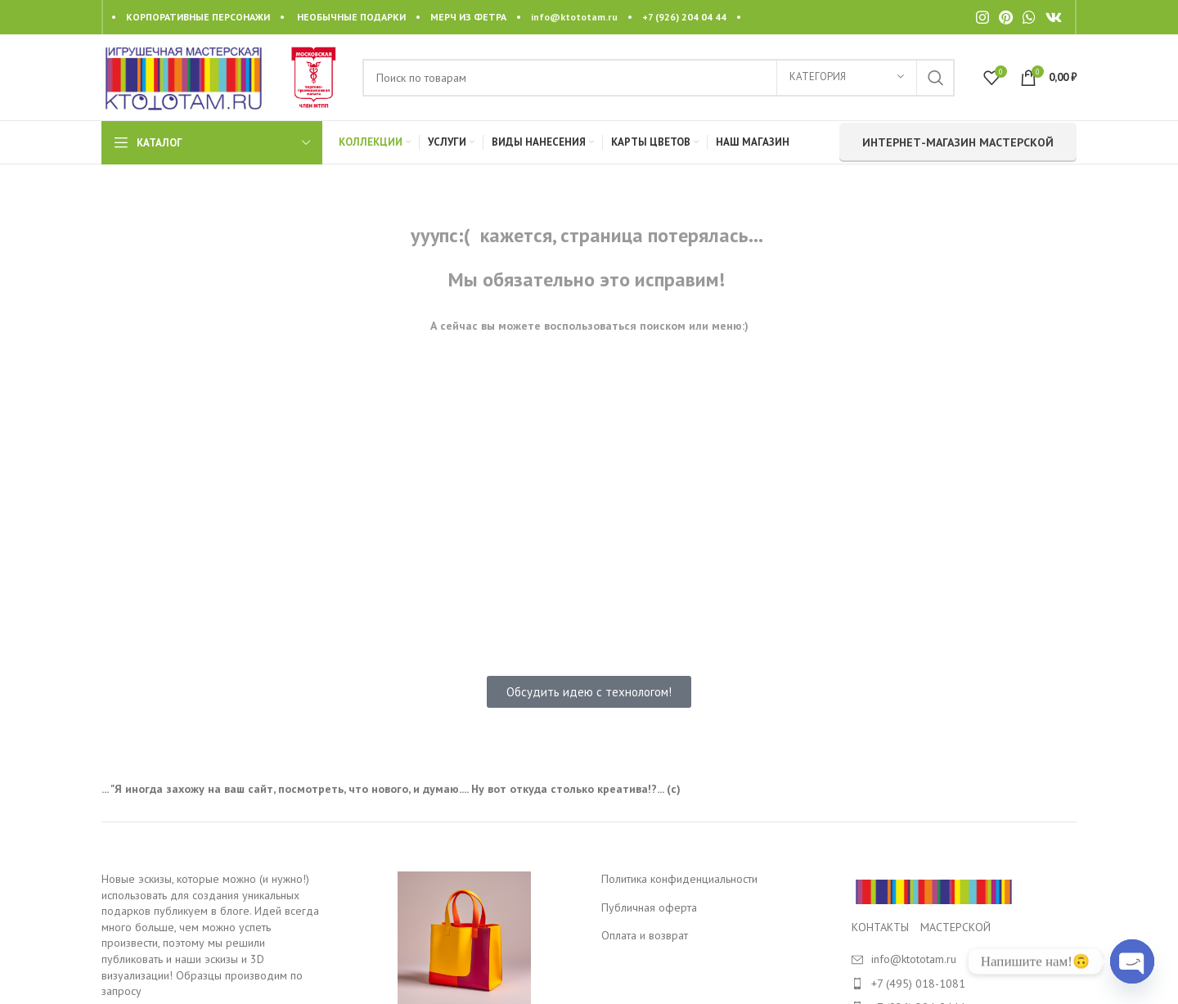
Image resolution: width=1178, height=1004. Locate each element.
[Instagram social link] (982, 17)
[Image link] (933, 891)
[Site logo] (183, 76)
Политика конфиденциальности (679, 878)
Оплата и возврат (644, 935)
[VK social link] (1054, 17)
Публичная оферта (649, 907)
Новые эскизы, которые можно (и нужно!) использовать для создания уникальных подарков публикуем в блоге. (205, 894)
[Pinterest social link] (1006, 17)
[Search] (658, 78)
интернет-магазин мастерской (958, 142)
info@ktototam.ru (574, 17)
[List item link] (964, 984)
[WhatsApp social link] (1029, 17)
